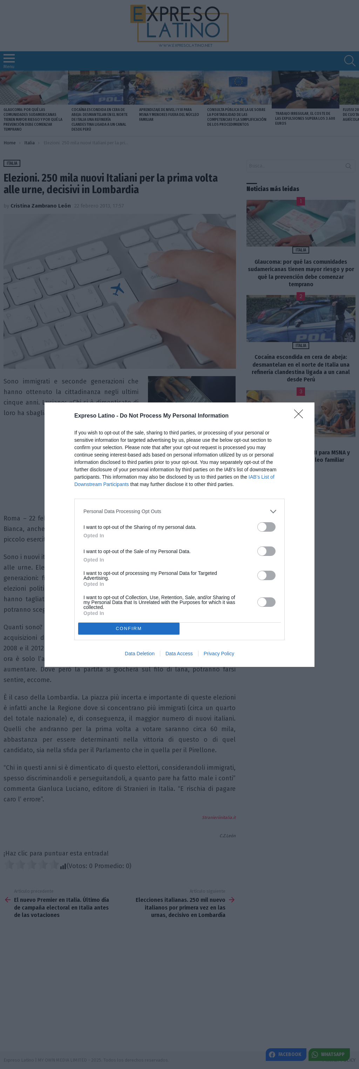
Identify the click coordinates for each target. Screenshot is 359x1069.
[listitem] (179, 511)
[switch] (266, 527)
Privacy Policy (219, 653)
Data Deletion (140, 653)
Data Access (179, 653)
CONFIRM (129, 628)
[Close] (300, 416)
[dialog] (179, 534)
